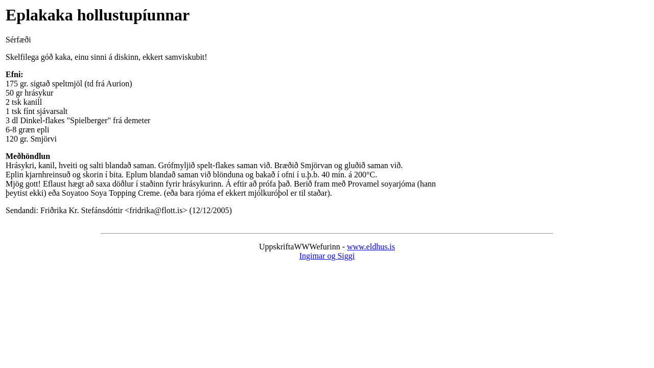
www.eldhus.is (371, 246)
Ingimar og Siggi (327, 255)
